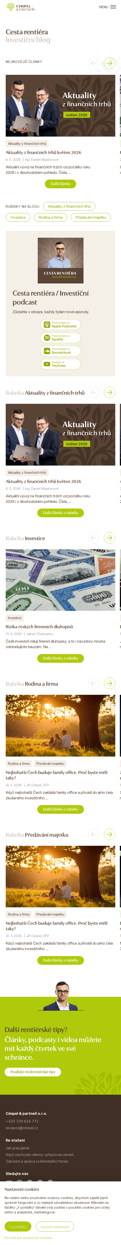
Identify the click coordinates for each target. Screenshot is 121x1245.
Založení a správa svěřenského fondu (37, 1161)
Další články (60, 183)
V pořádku (18, 1226)
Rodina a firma (50, 217)
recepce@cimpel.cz (22, 1128)
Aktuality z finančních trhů (69, 206)
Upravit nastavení (55, 1226)
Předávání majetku (90, 217)
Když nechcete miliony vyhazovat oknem (40, 1154)
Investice (18, 217)
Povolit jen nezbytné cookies (28, 1237)
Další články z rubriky (60, 512)
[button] (93, 63)
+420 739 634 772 (22, 1121)
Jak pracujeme (18, 1148)
